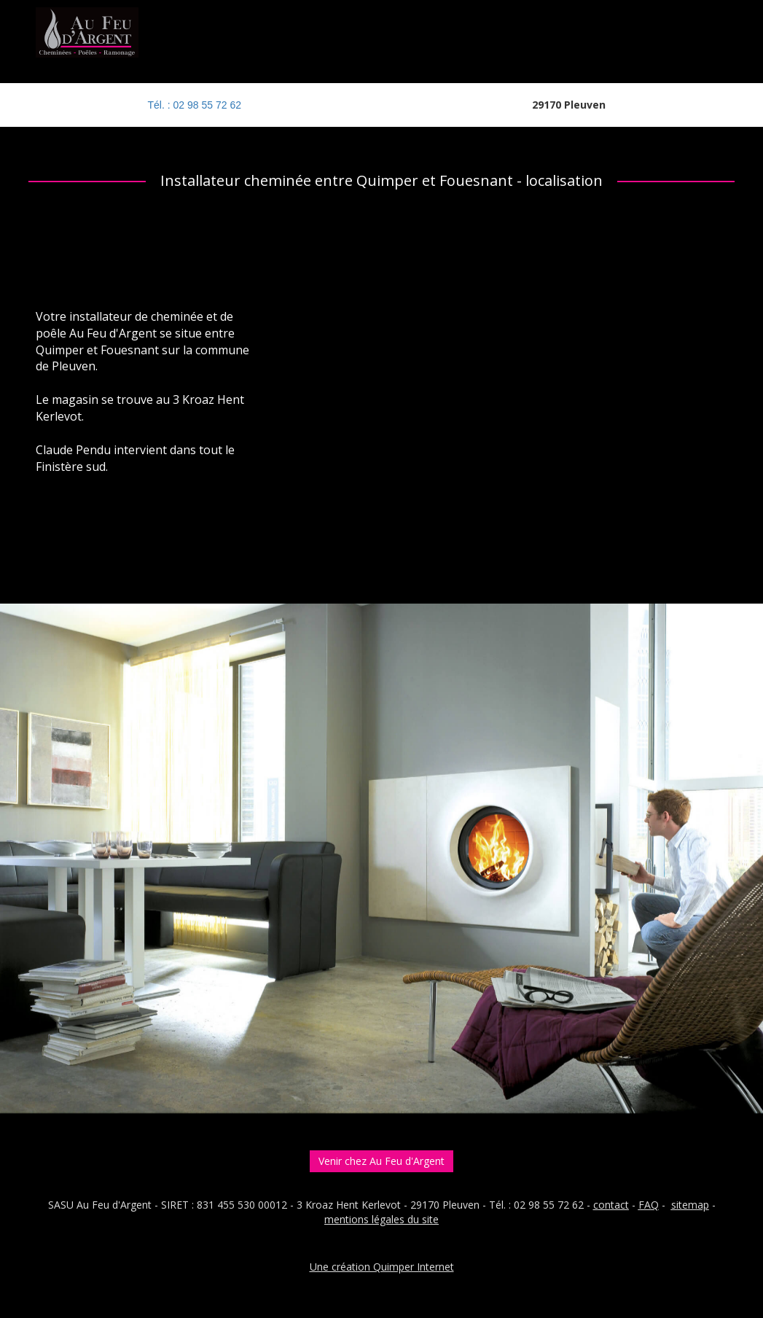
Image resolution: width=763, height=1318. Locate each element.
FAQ (648, 1205)
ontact (613, 1205)
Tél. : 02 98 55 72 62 (194, 105)
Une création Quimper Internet (382, 1267)
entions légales (369, 1219)
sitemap (690, 1205)
